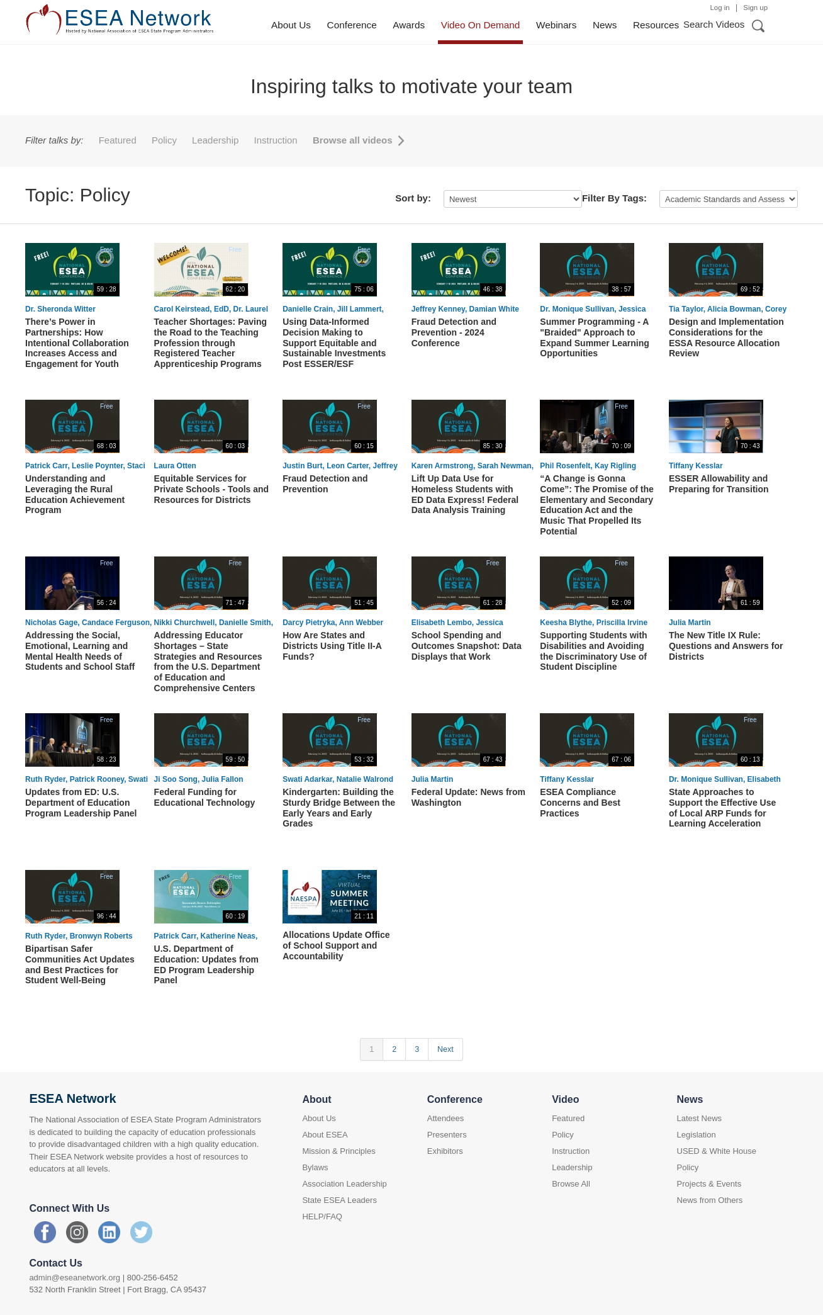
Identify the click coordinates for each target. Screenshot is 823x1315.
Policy (165, 140)
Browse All (571, 1183)
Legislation (696, 1134)
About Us (291, 25)
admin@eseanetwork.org (74, 1277)
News (605, 25)
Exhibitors (445, 1151)
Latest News (699, 1118)
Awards (409, 25)
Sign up (755, 7)
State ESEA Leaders (339, 1200)
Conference (352, 25)
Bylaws (315, 1167)
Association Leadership (344, 1183)
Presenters (447, 1134)
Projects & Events (709, 1183)
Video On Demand (480, 25)
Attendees (445, 1118)
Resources (656, 25)
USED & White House (716, 1151)
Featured (119, 140)
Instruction (277, 140)
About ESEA (324, 1134)
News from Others (710, 1200)
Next (445, 1049)
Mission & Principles (338, 1151)
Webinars (556, 25)
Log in (720, 7)
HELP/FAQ (322, 1216)
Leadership (216, 140)
